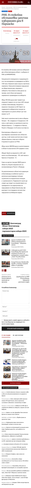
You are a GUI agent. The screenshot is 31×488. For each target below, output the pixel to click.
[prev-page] (3, 270)
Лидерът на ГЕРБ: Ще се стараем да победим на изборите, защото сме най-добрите (15, 407)
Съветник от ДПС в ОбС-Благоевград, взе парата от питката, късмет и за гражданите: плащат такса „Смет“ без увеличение (19, 253)
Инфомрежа (11, 213)
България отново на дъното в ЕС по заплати (16, 444)
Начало (3, 7)
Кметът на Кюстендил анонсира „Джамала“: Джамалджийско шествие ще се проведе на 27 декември (20, 376)
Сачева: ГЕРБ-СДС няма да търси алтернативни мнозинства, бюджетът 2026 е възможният (14, 449)
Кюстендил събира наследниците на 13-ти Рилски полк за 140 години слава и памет (15, 460)
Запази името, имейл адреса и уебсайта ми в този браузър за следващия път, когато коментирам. (15, 322)
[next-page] (5, 270)
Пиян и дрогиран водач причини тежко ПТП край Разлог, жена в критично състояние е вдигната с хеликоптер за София (14, 400)
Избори (10, 11)
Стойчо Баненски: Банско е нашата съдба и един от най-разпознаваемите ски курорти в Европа (15, 393)
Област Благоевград (10, 226)
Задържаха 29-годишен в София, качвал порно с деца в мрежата (19, 368)
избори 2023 (7, 229)
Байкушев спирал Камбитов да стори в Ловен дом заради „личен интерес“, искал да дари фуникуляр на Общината (15, 477)
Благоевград (9, 7)
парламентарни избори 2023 (14, 231)
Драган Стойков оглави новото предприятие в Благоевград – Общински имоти (18, 242)
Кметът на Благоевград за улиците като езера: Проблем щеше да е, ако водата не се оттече (15, 429)
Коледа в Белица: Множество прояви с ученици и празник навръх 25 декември (20, 263)
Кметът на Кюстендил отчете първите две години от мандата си (19, 361)
